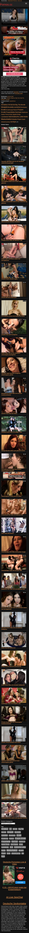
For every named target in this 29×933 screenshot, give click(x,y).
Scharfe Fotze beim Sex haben (9, 413)
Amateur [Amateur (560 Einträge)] (4, 105)
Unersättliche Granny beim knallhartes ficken (13, 316)
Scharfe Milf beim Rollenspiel (9, 297)
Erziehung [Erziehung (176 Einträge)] (9, 110)
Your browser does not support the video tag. (14, 17)
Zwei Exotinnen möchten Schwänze (10, 221)
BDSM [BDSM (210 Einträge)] (13, 105)
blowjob (3, 99)
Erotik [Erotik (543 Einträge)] (3, 110)
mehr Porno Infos (5, 88)
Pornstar (7, 99)
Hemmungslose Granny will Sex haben (11, 496)
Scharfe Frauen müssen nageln (9, 279)
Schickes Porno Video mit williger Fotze (11, 432)
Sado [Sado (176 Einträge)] (23, 119)
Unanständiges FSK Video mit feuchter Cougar (13, 552)
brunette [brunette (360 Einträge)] (11, 107)
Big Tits (22, 98)
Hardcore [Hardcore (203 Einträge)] (25, 112)
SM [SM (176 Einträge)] (11, 122)
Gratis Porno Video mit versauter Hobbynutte (13, 685)
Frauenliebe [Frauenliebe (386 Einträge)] (10, 112)
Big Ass (13, 98)
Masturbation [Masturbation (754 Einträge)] (6, 119)
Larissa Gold (10, 96)
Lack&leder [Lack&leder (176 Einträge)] (4, 117)
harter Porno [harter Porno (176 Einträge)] (5, 114)
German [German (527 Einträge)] (18, 112)
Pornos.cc (6, 4)
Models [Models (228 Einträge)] (14, 119)
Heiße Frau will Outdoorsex (8, 647)
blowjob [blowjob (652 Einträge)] (4, 107)
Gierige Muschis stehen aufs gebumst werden (13, 450)
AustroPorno (12, 101)
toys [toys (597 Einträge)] (14, 122)
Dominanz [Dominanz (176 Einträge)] (23, 107)
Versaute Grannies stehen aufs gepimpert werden (14, 818)
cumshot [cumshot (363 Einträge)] (17, 107)
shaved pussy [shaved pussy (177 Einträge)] (5, 122)
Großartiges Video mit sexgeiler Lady (11, 703)
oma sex (20, 0)
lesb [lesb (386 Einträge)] (10, 117)
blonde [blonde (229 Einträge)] (23, 105)
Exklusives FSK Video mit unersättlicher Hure (13, 589)
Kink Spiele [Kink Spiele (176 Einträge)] (13, 114)
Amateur (9, 98)
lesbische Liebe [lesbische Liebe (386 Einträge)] (18, 117)
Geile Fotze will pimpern (7, 533)
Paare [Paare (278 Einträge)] (19, 119)
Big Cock (17, 98)
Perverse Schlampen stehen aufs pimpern (12, 142)
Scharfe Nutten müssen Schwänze (10, 780)
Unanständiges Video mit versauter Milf (11, 570)
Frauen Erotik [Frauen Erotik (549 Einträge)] (20, 838)
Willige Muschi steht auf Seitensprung (11, 666)
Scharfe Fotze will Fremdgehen (9, 334)
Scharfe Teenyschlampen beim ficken (11, 742)
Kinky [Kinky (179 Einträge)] (19, 114)
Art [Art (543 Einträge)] (9, 105)
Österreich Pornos (12, 0)
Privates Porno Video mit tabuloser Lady (11, 240)
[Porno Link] (14, 30)
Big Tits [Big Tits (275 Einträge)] (17, 105)
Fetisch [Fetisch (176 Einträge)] (15, 110)
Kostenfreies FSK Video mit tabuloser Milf (12, 514)
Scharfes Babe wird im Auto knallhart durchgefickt (14, 799)
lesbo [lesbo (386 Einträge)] (26, 117)
